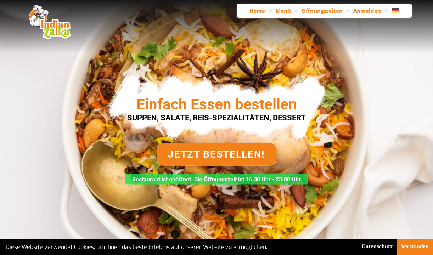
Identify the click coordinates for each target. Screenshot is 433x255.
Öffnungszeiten (322, 10)
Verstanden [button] (415, 246)
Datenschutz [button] (377, 246)
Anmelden (367, 10)
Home (257, 10)
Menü (283, 10)
